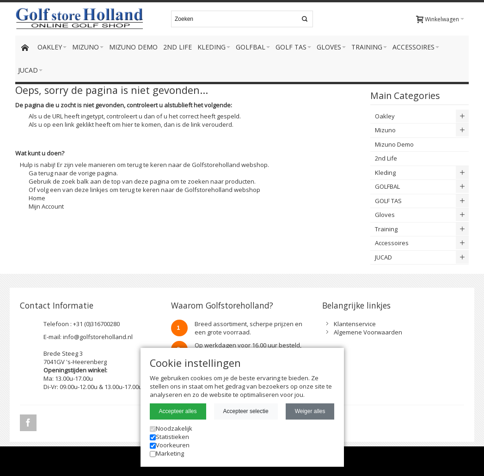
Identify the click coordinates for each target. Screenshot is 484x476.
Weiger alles (310, 411)
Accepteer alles (178, 411)
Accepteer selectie (246, 411)
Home (37, 198)
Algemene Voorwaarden (368, 332)
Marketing (167, 453)
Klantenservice (355, 324)
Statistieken (169, 437)
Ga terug (41, 173)
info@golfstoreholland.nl (98, 337)
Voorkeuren (170, 445)
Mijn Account (46, 206)
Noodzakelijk (171, 428)
